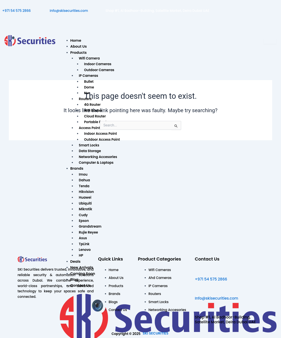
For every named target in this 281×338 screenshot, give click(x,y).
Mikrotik (85, 209)
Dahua (84, 180)
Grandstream (90, 226)
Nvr (87, 93)
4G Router (92, 104)
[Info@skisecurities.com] (52, 5)
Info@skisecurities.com (69, 10)
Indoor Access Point (100, 133)
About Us (78, 46)
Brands (76, 168)
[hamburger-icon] (270, 41)
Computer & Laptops (96, 162)
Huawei (85, 197)
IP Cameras (88, 75)
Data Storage (90, 151)
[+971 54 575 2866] (4, 5)
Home (75, 40)
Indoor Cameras (97, 64)
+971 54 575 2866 (16, 10)
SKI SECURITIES (155, 333)
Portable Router (97, 122)
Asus (83, 238)
